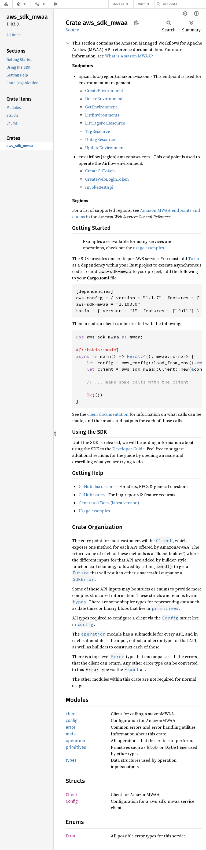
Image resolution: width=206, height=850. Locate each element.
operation (75, 740)
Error (70, 835)
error (70, 727)
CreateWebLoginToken (107, 179)
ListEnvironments (102, 115)
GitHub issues (92, 495)
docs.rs (118, 4)
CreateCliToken (100, 171)
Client (71, 794)
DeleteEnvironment (104, 98)
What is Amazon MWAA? (129, 56)
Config (72, 801)
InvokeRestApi (99, 187)
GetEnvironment (101, 107)
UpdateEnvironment (105, 148)
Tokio (193, 258)
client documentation (107, 414)
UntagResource (100, 139)
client (71, 713)
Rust (141, 4)
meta (71, 733)
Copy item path (136, 22)
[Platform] (40, 4)
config (71, 720)
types (71, 760)
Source (72, 29)
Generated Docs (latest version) (109, 503)
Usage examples (94, 511)
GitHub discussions (97, 486)
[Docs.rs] (6, 4)
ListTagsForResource (105, 123)
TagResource (97, 131)
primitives (76, 747)
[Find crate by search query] (183, 4)
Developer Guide (128, 449)
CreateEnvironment (104, 90)
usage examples (148, 248)
